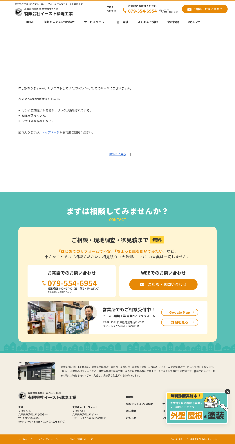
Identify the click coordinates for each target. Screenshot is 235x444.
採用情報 (111, 10)
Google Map (179, 312)
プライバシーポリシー (49, 439)
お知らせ (194, 22)
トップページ (50, 132)
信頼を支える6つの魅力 (59, 22)
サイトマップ (25, 439)
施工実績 (122, 22)
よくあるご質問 (148, 22)
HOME (30, 22)
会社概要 (173, 22)
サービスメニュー (95, 22)
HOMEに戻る (117, 154)
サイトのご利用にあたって (79, 439)
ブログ (110, 6)
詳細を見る (180, 322)
